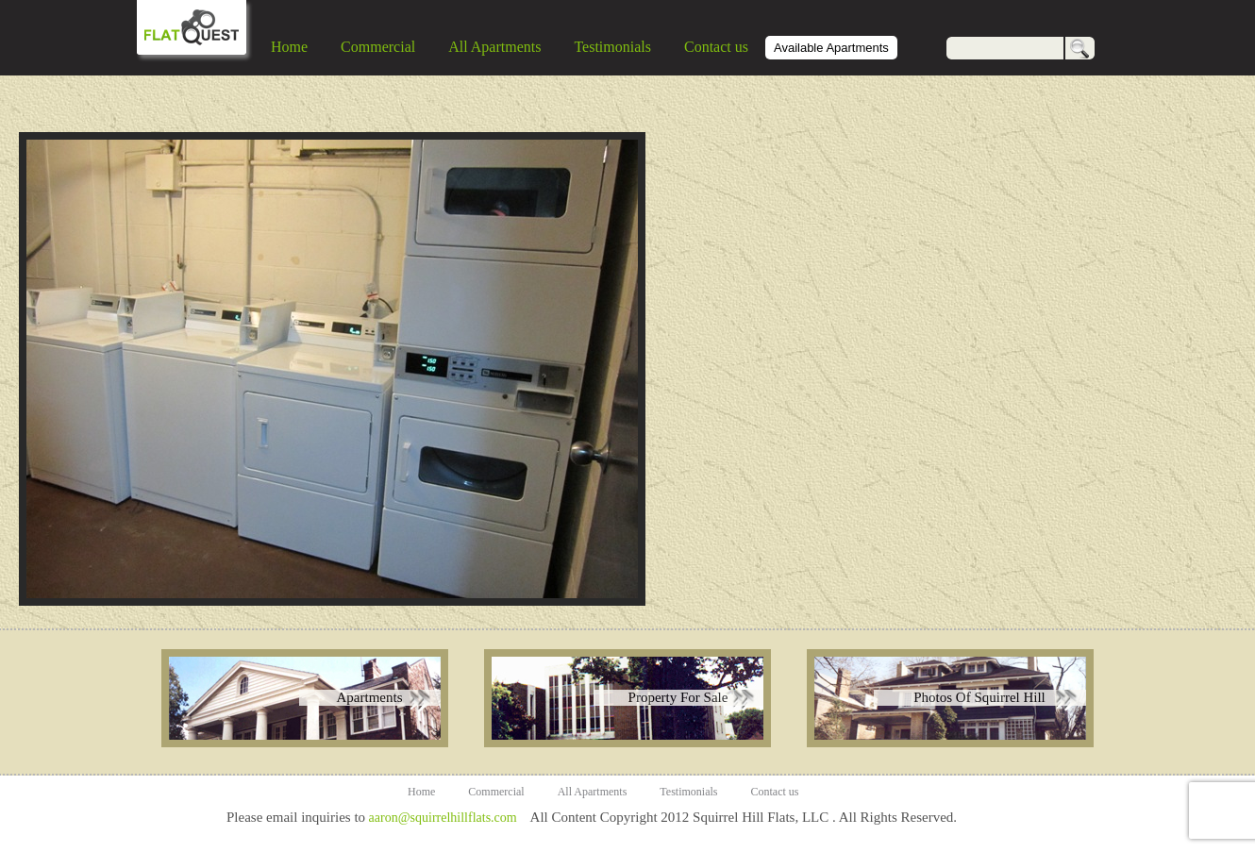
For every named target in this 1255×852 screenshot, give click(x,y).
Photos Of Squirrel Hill (979, 697)
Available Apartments (831, 48)
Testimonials (612, 47)
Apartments (370, 697)
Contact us (716, 47)
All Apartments (494, 47)
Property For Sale (678, 697)
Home (289, 47)
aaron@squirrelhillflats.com (442, 817)
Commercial (378, 47)
